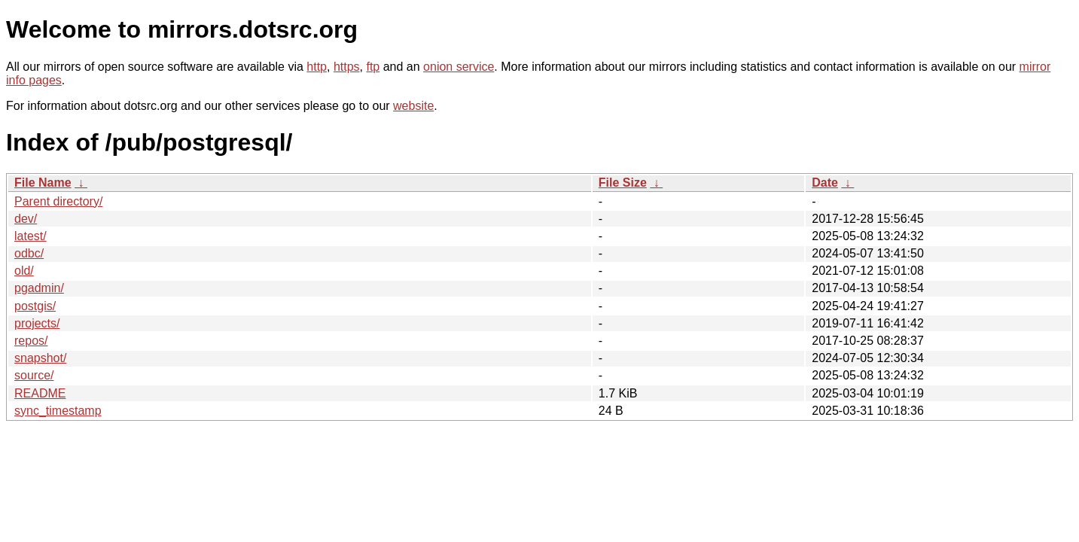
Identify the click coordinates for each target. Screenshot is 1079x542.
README (40, 393)
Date (825, 182)
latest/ (30, 236)
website (413, 105)
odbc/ (29, 253)
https (347, 66)
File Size (623, 182)
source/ (33, 375)
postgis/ (35, 306)
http (316, 66)
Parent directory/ (58, 201)
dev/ (25, 218)
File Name (43, 182)
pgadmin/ (39, 288)
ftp (372, 66)
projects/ (36, 323)
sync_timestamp (58, 410)
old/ (24, 270)
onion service (458, 66)
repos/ (30, 340)
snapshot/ (40, 358)
